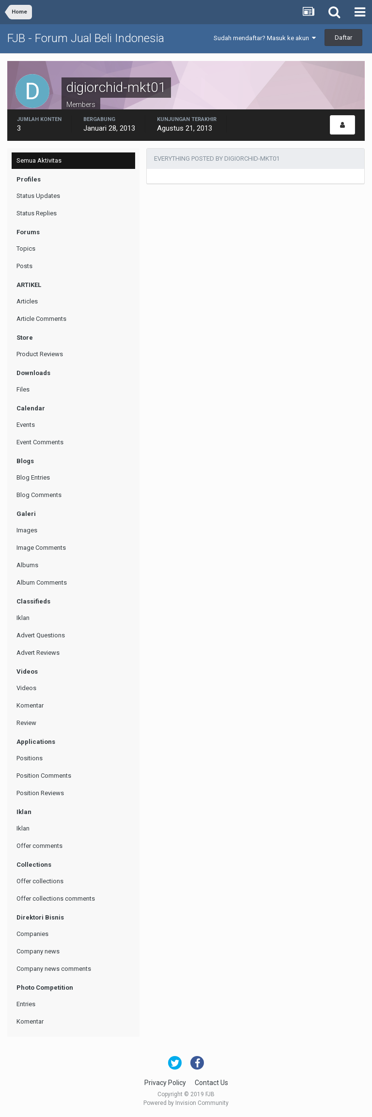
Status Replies (36, 213)
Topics (25, 248)
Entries (25, 1004)
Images (26, 530)
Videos (26, 688)
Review (26, 722)
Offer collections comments (55, 898)
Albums (27, 565)
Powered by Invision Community (186, 1103)
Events (25, 424)
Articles (27, 301)
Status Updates (38, 195)
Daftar (343, 37)
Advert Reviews (38, 652)
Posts (24, 266)
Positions (29, 758)
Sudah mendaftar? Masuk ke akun (265, 38)
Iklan (23, 617)
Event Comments (39, 442)
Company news (38, 951)
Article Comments (41, 318)
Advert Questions (40, 635)
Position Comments (43, 775)
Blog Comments (39, 494)
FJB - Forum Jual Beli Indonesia (85, 38)
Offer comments (39, 845)
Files (23, 389)
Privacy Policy (165, 1083)
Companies (32, 933)
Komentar (30, 705)
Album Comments (41, 582)
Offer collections (39, 881)
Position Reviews (40, 793)
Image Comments (41, 547)
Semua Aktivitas (39, 160)
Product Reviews (39, 354)
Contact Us (211, 1083)
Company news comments (53, 968)
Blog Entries (33, 477)
